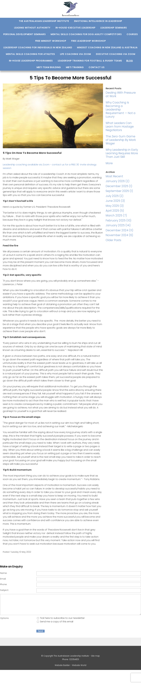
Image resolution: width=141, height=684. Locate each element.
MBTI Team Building (49, 67)
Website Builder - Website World (70, 665)
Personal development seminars (24, 34)
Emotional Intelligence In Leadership (98, 21)
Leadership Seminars (113, 27)
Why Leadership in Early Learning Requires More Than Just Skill (122, 153)
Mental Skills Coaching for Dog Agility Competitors (86, 34)
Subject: (4, 590)
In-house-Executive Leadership (75, 27)
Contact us (96, 67)
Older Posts (113, 240)
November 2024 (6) (119, 235)
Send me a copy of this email (55, 621)
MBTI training (75, 67)
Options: (4, 618)
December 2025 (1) (119, 186)
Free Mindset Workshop (50, 40)
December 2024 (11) (119, 230)
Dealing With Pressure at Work (121, 94)
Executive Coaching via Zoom (115, 54)
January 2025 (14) (118, 225)
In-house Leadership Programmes (31, 60)
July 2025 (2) (114, 196)
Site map (95, 656)
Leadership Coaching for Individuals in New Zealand (37, 47)
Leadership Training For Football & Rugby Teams (90, 60)
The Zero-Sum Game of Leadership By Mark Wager (121, 139)
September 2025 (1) (119, 191)
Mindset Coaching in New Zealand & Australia (107, 47)
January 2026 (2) (117, 181)
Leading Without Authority (32, 27)
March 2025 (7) (116, 215)
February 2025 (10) (118, 220)
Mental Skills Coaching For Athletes (30, 54)
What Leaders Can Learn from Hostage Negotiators (120, 126)
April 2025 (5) (115, 211)
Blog (129, 60)
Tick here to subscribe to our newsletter (61, 618)
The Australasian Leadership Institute (44, 21)
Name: (3, 573)
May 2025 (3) (115, 206)
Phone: (3, 584)
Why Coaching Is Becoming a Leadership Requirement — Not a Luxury (120, 110)
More (109, 163)
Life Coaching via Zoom (75, 54)
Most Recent (114, 176)
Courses (132, 34)
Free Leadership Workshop (88, 40)
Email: (3, 578)
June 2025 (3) (115, 201)
